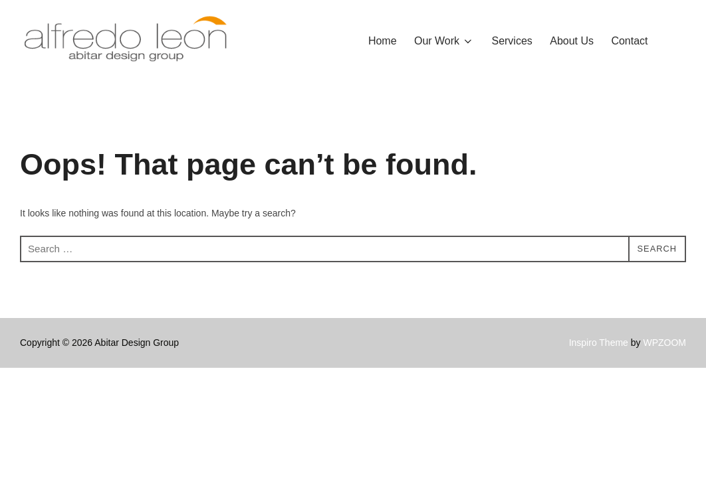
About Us (572, 40)
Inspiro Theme (598, 369)
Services (512, 40)
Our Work (444, 41)
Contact (629, 40)
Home (382, 40)
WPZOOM (664, 369)
